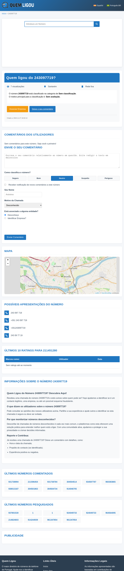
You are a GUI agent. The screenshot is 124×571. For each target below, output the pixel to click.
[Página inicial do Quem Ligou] (18, 5)
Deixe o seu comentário (42, 109)
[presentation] (23, 229)
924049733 (72, 489)
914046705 (72, 465)
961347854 (52, 496)
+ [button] (8, 259)
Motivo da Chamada (13, 200)
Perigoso (108, 178)
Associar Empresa (17, 109)
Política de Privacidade (53, 552)
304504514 (72, 458)
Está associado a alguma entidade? (21, 211)
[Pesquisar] (96, 24)
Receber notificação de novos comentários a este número (34, 184)
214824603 (13, 496)
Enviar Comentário (15, 237)
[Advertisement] (62, 45)
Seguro (15, 178)
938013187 (13, 465)
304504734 (52, 465)
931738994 (13, 458)
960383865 (110, 458)
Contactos (47, 556)
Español (98, 5)
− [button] (8, 263)
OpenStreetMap (106, 292)
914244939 (33, 496)
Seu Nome (9, 190)
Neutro (62, 178)
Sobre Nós (48, 547)
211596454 (33, 458)
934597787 (91, 458)
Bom (38, 178)
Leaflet (97, 292)
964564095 (110, 489)
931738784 (52, 458)
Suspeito (85, 178)
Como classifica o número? (17, 172)
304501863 (33, 465)
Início (4, 14)
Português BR (114, 5)
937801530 (13, 489)
